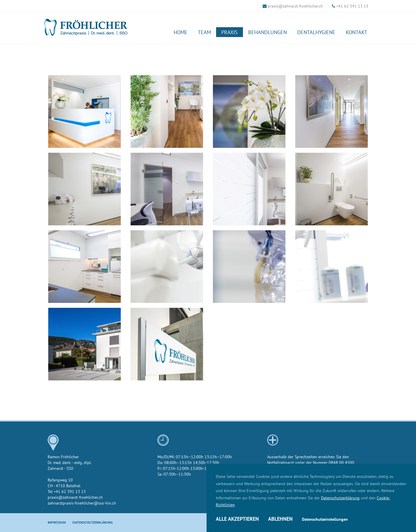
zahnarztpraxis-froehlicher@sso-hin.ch (82, 502)
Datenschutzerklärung (340, 497)
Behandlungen (267, 32)
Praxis (229, 32)
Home (180, 32)
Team (204, 32)
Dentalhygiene (316, 32)
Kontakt (356, 32)
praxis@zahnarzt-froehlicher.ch (295, 5)
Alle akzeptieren (237, 519)
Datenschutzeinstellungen (325, 519)
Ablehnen (280, 519)
